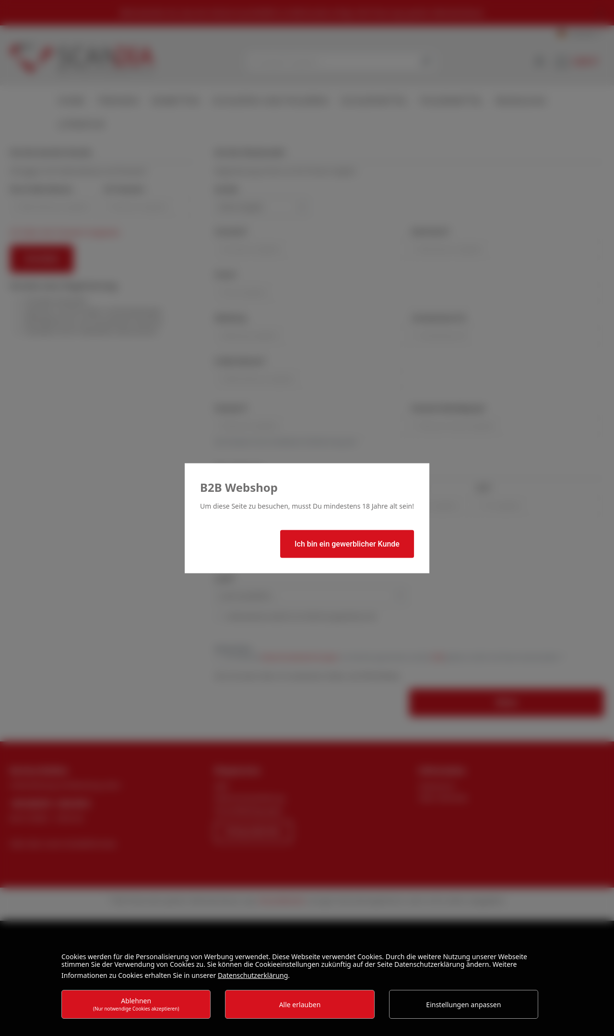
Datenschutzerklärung (253, 975)
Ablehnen (136, 1004)
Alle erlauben (300, 1004)
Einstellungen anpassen (463, 1004)
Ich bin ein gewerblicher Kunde (347, 543)
